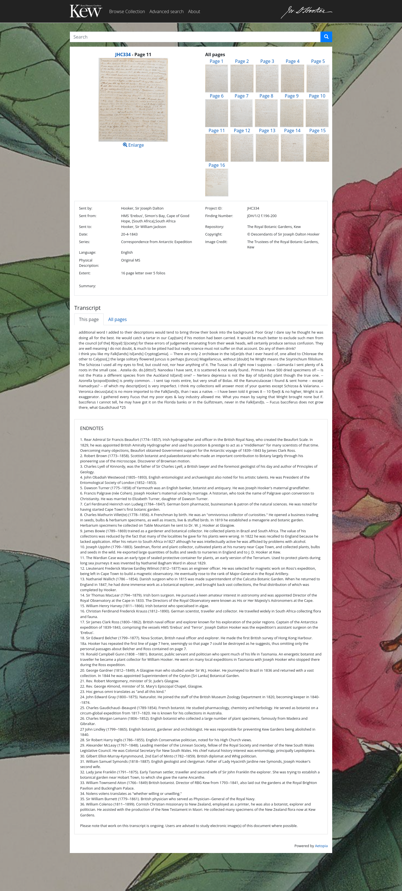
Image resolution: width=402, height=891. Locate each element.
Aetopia (321, 845)
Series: (84, 241)
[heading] (133, 54)
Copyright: (213, 234)
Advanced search (166, 11)
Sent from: (87, 215)
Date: (83, 234)
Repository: (214, 226)
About (194, 11)
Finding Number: (219, 215)
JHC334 (123, 54)
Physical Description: (89, 263)
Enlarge (133, 103)
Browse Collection (127, 11)
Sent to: (85, 226)
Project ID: (213, 208)
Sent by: (85, 208)
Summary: (87, 285)
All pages (117, 319)
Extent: (84, 272)
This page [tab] (89, 319)
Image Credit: (216, 241)
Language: (87, 252)
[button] (326, 37)
